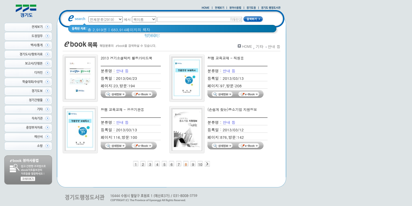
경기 (167, 37)
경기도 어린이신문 (191, 37)
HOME (247, 46)
